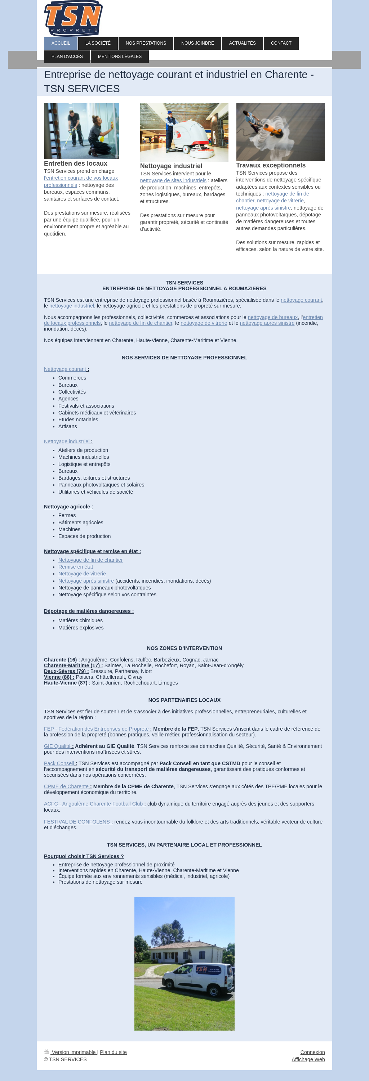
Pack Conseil (59, 763)
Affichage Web (308, 1059)
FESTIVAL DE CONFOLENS (77, 822)
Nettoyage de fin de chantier (90, 560)
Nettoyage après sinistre (86, 581)
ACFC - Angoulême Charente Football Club (93, 804)
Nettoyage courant (65, 369)
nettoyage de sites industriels (173, 180)
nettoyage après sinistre (263, 208)
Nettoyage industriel (66, 441)
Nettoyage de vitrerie (82, 574)
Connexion (313, 1052)
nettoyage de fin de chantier (140, 323)
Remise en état (75, 567)
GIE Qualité (57, 746)
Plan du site (113, 1052)
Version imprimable (70, 1052)
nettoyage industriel (71, 306)
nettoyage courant (301, 300)
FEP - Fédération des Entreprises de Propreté (96, 729)
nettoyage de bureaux (273, 317)
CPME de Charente (66, 786)
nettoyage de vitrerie (280, 200)
